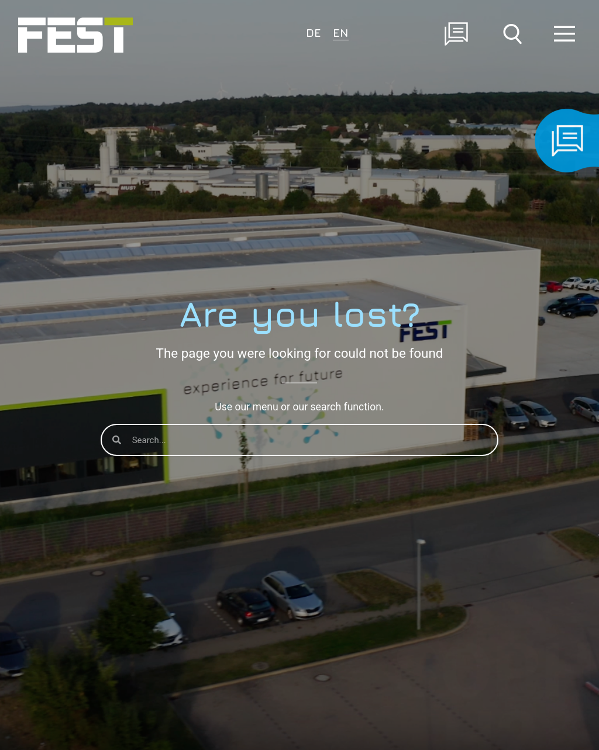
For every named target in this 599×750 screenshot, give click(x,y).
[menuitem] (313, 32)
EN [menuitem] (341, 32)
